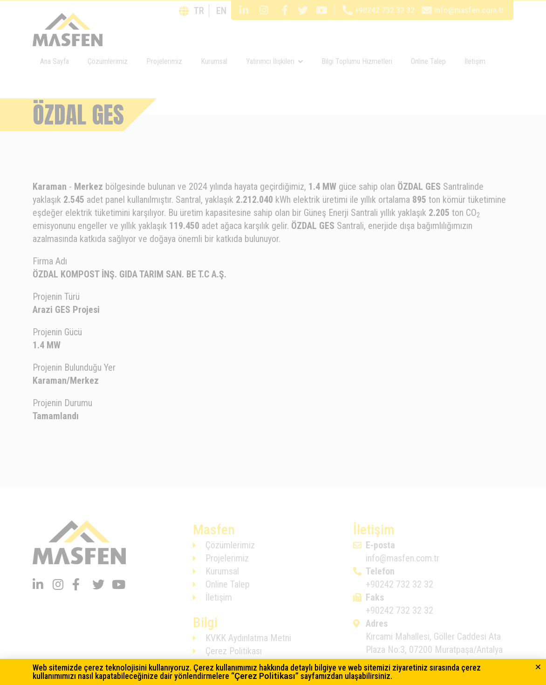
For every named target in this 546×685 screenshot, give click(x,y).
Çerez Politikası (264, 676)
